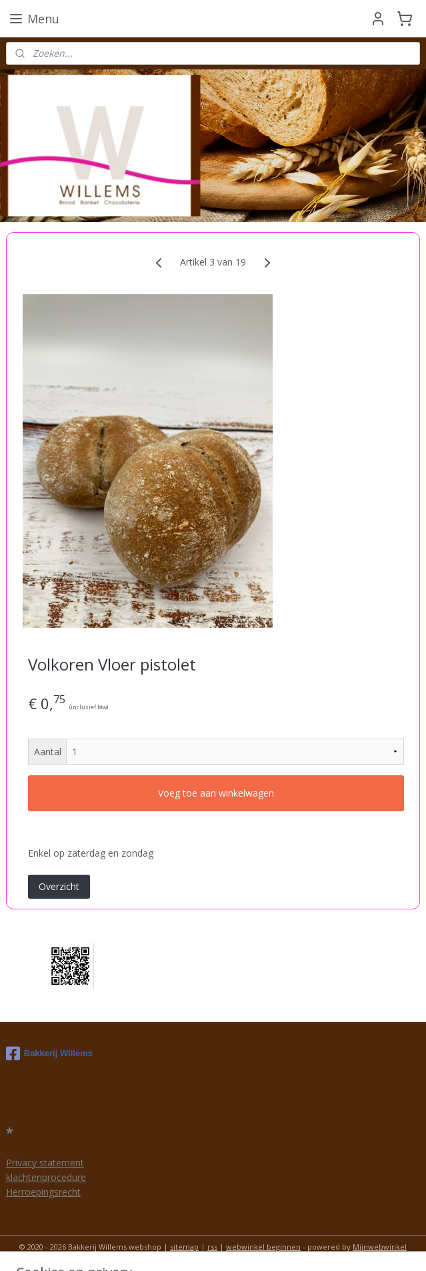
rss (212, 1247)
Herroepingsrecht (43, 1192)
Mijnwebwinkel (380, 1247)
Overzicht (59, 886)
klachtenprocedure (46, 1177)
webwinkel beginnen (263, 1247)
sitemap (184, 1247)
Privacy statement (45, 1162)
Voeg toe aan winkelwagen (216, 793)
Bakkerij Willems (49, 1053)
